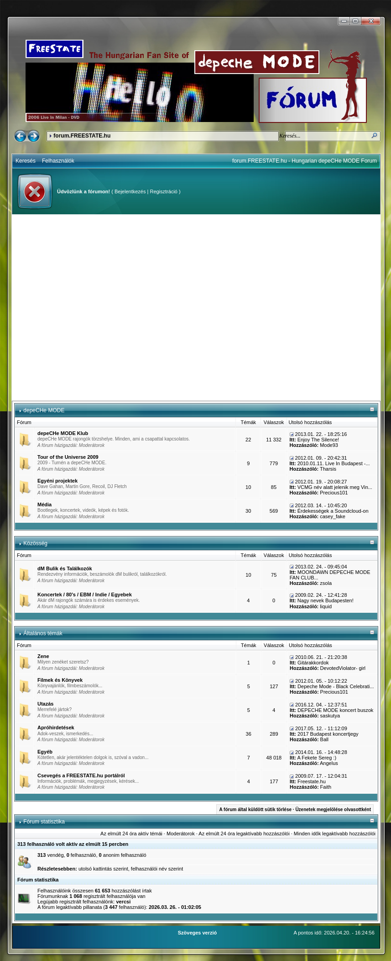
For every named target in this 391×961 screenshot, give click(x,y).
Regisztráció (163, 191)
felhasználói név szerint (157, 868)
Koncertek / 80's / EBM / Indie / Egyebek (84, 594)
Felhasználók (58, 161)
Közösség (35, 543)
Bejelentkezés (130, 191)
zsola (326, 583)
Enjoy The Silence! (318, 439)
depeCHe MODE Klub (62, 433)
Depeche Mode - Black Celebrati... (335, 686)
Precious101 (334, 492)
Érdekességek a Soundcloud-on (333, 511)
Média (44, 504)
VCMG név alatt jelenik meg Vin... (334, 487)
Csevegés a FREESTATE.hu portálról (81, 775)
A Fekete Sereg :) (316, 757)
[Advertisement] (91, 307)
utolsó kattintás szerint (103, 868)
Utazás (45, 703)
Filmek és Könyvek (60, 680)
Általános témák (42, 633)
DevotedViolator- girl (342, 668)
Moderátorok (91, 445)
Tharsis (328, 469)
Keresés (26, 161)
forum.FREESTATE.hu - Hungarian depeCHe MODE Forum (304, 161)
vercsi (123, 901)
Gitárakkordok (312, 662)
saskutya (330, 715)
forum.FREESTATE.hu (81, 136)
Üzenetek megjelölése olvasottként (333, 809)
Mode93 (329, 445)
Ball (324, 739)
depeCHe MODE (43, 410)
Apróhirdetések (55, 727)
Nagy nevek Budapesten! (325, 600)
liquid (326, 606)
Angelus (329, 763)
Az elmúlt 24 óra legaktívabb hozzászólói (243, 833)
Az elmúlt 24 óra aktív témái (131, 833)
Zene (43, 656)
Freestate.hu (311, 781)
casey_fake (332, 516)
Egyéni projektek (57, 480)
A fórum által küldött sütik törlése (255, 809)
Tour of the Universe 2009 (68, 457)
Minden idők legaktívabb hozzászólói (334, 833)
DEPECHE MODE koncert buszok (335, 710)
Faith (325, 787)
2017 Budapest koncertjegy (327, 734)
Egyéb (44, 751)
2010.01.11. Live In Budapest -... (333, 463)
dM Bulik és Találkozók (64, 568)
